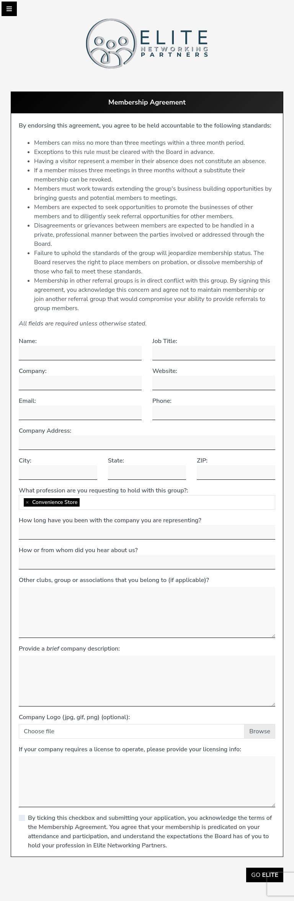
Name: (28, 341)
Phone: (162, 401)
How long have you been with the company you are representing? (110, 520)
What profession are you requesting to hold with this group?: (103, 490)
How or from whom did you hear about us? (78, 550)
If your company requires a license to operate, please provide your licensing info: (130, 749)
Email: (27, 401)
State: (116, 460)
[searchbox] (83, 502)
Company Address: (45, 431)
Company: (32, 371)
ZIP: (202, 460)
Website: (164, 371)
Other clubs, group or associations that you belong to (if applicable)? (114, 580)
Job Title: (164, 341)
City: (25, 460)
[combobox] (147, 502)
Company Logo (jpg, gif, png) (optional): (74, 717)
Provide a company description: (69, 648)
